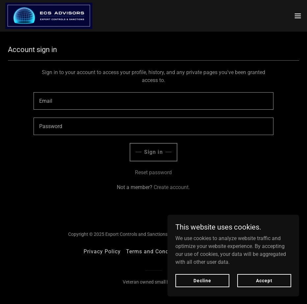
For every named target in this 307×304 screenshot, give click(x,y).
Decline (202, 280)
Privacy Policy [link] (102, 251)
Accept (264, 280)
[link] (48, 16)
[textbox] (154, 101)
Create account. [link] (172, 187)
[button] (297, 15)
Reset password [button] (153, 172)
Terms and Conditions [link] (155, 251)
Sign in (153, 152)
